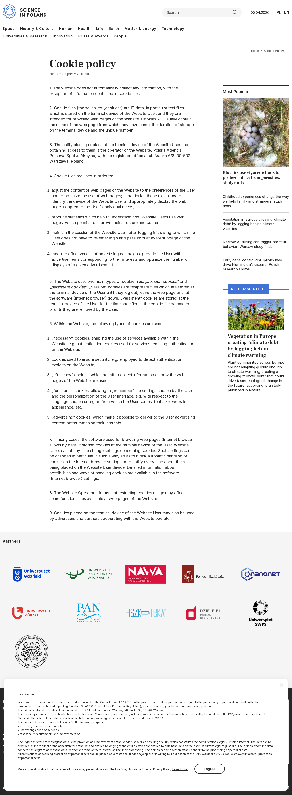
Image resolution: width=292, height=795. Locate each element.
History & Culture (37, 28)
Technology (172, 28)
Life (100, 28)
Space (9, 28)
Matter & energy (140, 28)
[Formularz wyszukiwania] (202, 12)
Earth (114, 28)
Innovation (63, 36)
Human (66, 28)
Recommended (248, 289)
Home (255, 50)
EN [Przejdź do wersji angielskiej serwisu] (286, 12)
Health (84, 28)
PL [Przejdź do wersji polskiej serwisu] (279, 12)
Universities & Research (25, 36)
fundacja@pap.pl (140, 754)
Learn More (180, 769)
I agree (209, 769)
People (120, 36)
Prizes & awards (93, 36)
